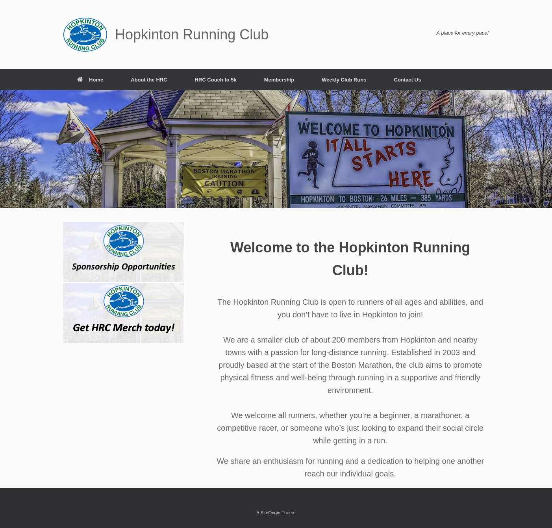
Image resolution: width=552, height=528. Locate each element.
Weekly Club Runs (344, 80)
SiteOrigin (270, 512)
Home (90, 80)
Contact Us (407, 80)
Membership (279, 80)
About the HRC (149, 80)
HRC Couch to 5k (216, 80)
